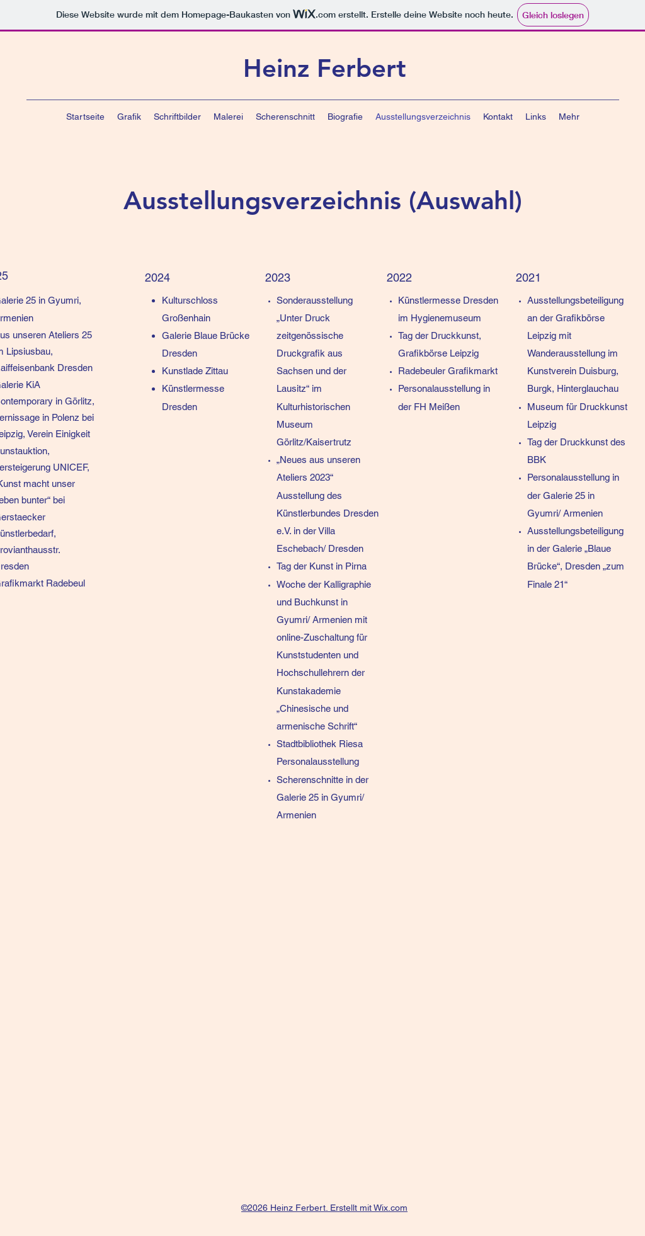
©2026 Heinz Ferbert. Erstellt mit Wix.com (324, 1208)
